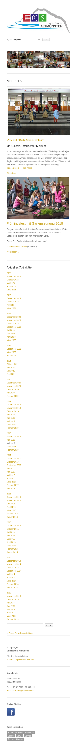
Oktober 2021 (13, 364)
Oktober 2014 (13, 567)
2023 (9, 314)
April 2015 (11, 542)
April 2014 (11, 577)
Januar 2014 (12, 587)
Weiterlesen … (13, 173)
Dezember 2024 (14, 298)
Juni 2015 (11, 535)
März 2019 (11, 425)
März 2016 (11, 510)
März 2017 (11, 482)
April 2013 (11, 613)
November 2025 (14, 276)
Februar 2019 (13, 428)
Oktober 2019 (13, 411)
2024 (9, 295)
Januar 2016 (12, 517)
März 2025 (11, 290)
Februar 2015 (13, 549)
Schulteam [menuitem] (29, 732)
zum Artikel (27, 168)
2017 (9, 455)
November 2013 (14, 596)
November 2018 (14, 436)
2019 (9, 401)
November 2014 (14, 564)
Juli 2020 (11, 393)
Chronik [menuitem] (19, 739)
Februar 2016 (13, 514)
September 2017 (14, 465)
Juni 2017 (11, 472)
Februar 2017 (13, 485)
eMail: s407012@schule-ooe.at (20, 690)
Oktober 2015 (13, 529)
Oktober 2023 (13, 323)
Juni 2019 (11, 418)
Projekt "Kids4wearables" (25, 140)
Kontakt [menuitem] (10, 739)
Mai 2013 (11, 609)
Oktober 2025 (13, 280)
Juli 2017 (11, 468)
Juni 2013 (11, 606)
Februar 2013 (13, 619)
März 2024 (11, 308)
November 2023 (14, 320)
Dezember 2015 (14, 526)
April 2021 (11, 374)
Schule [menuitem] (20, 736)
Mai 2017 (11, 475)
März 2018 (11, 446)
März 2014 (11, 581)
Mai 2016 (11, 504)
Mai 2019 (11, 421)
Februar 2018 (13, 450)
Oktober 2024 (13, 302)
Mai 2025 (11, 283)
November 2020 (14, 386)
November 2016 (14, 500)
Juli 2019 (11, 415)
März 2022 (11, 352)
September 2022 (14, 349)
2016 (9, 494)
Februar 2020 (13, 396)
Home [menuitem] (10, 732)
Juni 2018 (11, 440)
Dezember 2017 (14, 458)
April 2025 (11, 286)
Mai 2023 (11, 333)
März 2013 (11, 616)
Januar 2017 (12, 488)
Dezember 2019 (14, 405)
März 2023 (11, 340)
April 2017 (11, 478)
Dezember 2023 (14, 317)
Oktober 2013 (13, 599)
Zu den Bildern (13, 246)
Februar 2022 (13, 355)
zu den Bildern (13, 168)
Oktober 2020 (13, 389)
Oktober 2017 (13, 462)
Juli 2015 (11, 532)
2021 (9, 361)
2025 (9, 273)
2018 (9, 433)
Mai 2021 (11, 371)
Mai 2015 (11, 539)
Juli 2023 (11, 330)
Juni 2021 (11, 367)
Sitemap (30, 659)
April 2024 (11, 305)
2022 (9, 345)
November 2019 (14, 408)
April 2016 (11, 507)
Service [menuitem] (28, 736)
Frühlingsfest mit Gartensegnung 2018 (35, 223)
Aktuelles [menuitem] (19, 732)
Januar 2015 (12, 552)
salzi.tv (24, 246)
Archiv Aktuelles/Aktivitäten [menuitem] (20, 633)
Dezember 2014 (14, 561)
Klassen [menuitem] (11, 736)
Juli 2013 (11, 603)
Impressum (20, 659)
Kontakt (10, 659)
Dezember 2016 (14, 497)
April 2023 (11, 337)
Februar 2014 (13, 584)
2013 (9, 593)
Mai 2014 (11, 574)
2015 (9, 522)
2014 (9, 557)
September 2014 (14, 571)
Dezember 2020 (14, 383)
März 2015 (11, 545)
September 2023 (14, 327)
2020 (9, 379)
